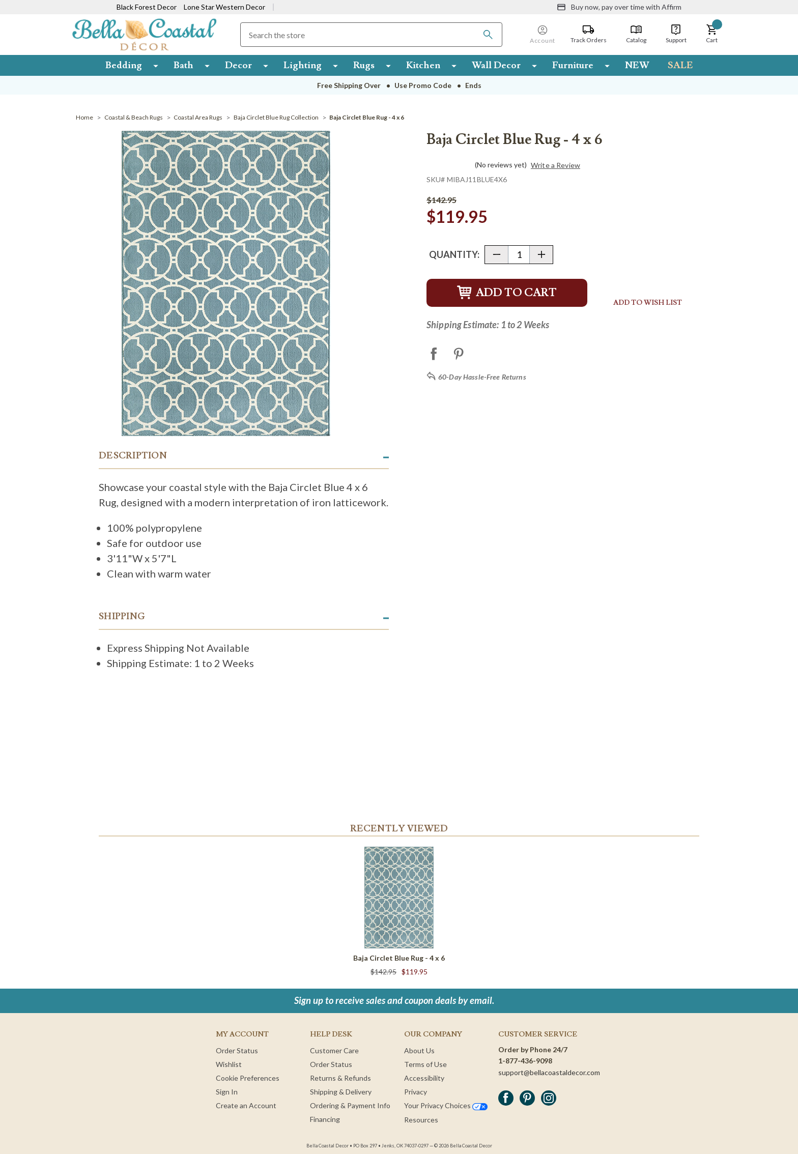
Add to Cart (507, 292)
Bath (183, 65)
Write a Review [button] (555, 165)
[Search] (488, 34)
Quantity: (454, 254)
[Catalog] (636, 34)
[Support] (676, 34)
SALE (680, 65)
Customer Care (334, 1050)
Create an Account (246, 1105)
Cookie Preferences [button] (247, 1078)
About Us (419, 1050)
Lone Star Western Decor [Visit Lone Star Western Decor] (224, 7)
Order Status (237, 1050)
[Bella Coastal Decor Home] (144, 34)
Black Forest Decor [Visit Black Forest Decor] (147, 7)
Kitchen (423, 65)
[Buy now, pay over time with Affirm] (619, 7)
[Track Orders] (588, 34)
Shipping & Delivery (341, 1091)
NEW (637, 65)
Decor (238, 65)
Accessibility (424, 1078)
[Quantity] (519, 255)
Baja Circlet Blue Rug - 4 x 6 (399, 958)
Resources (421, 1119)
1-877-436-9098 (525, 1060)
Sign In (227, 1091)
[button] (712, 34)
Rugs (364, 65)
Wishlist (229, 1064)
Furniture (572, 65)
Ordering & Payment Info (350, 1105)
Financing (325, 1119)
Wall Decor (496, 65)
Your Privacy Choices (446, 1105)
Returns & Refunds (340, 1078)
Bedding (123, 65)
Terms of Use (425, 1064)
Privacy (415, 1091)
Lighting (302, 65)
